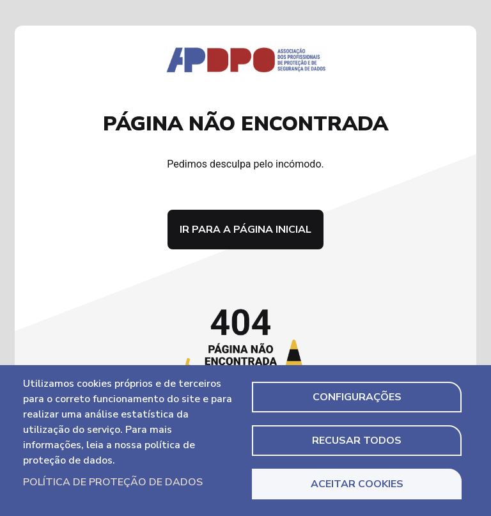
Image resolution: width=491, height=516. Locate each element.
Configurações (357, 397)
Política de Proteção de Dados (113, 482)
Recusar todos (356, 441)
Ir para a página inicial (245, 230)
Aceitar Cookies (357, 484)
